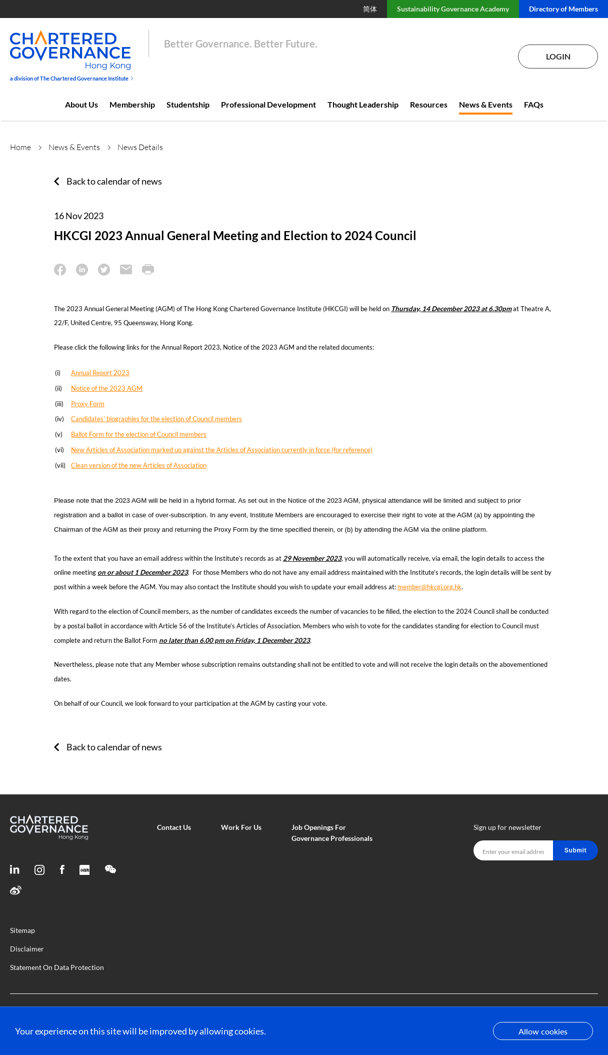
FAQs (534, 104)
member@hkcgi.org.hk (430, 587)
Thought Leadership (363, 104)
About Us (81, 104)
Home (20, 147)
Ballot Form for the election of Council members (138, 434)
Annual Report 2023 (100, 373)
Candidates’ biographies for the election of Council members (156, 419)
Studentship (188, 104)
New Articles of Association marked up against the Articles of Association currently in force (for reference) (221, 450)
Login (558, 56)
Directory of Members (563, 9)
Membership (132, 104)
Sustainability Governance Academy (453, 9)
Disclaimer (27, 948)
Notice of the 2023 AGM (106, 388)
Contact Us (174, 827)
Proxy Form (87, 404)
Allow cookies (543, 1031)
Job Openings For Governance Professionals (332, 832)
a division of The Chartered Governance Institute (72, 78)
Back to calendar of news (114, 181)
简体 (370, 9)
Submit (575, 850)
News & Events (485, 104)
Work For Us (241, 827)
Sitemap (22, 930)
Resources (429, 104)
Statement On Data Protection (57, 967)
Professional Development (268, 104)
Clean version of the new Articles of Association (138, 465)
